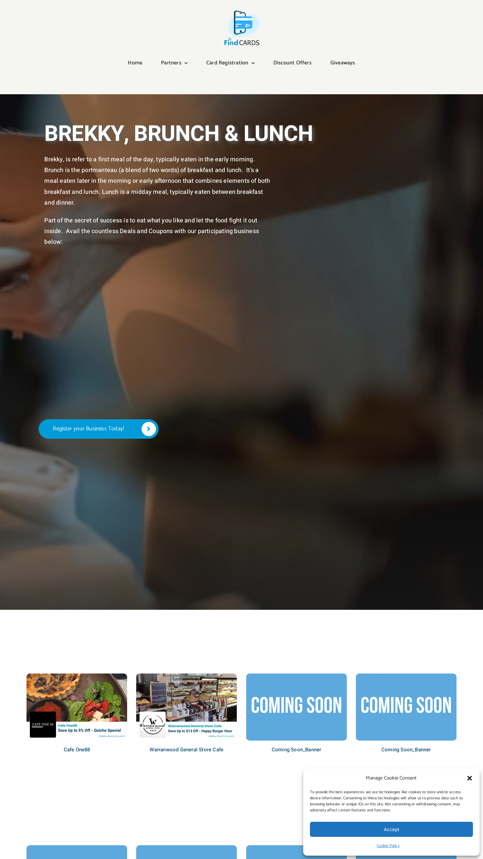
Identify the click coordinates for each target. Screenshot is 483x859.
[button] (469, 778)
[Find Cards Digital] (241, 10)
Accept (391, 829)
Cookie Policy (388, 846)
